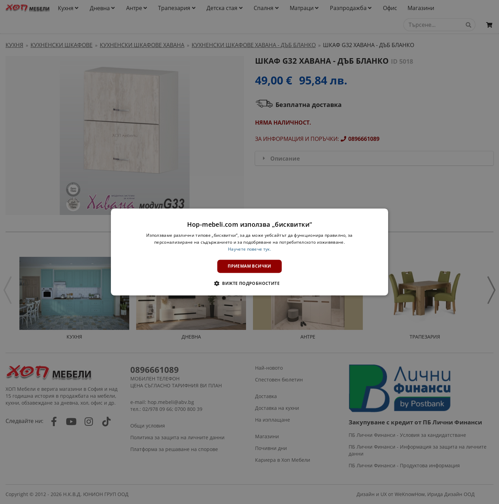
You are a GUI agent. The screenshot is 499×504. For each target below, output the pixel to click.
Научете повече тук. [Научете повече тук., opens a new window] (249, 249)
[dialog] (249, 251)
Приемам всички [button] (249, 266)
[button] (249, 283)
